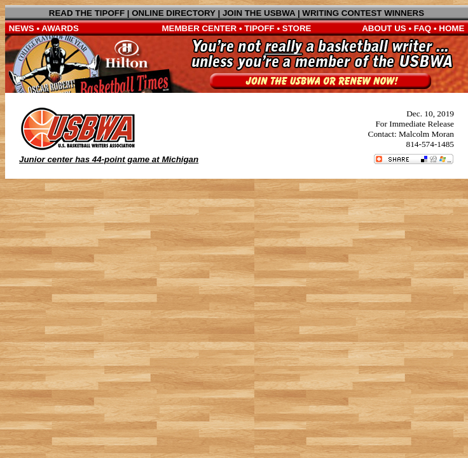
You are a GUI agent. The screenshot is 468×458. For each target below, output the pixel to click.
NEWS (21, 28)
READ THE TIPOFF (87, 13)
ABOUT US (384, 28)
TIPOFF (259, 28)
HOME (451, 28)
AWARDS (60, 28)
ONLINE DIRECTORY (174, 13)
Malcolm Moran (426, 134)
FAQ (422, 28)
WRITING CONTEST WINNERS (363, 13)
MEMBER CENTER (199, 28)
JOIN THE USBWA (259, 13)
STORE (297, 28)
